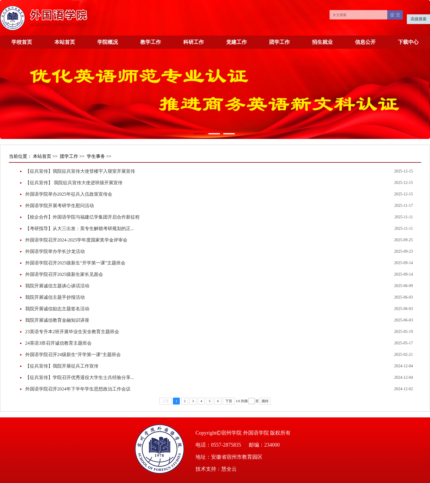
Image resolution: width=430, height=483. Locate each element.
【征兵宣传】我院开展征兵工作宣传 (61, 366)
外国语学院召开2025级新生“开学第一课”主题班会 (75, 262)
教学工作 (150, 42)
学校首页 (21, 42)
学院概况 (107, 42)
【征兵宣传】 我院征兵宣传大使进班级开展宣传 (74, 182)
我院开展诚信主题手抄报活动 (55, 297)
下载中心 (408, 42)
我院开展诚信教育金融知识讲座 (57, 320)
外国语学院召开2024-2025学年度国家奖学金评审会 (76, 239)
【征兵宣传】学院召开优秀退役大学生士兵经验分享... (79, 377)
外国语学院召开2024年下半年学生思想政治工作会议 (78, 388)
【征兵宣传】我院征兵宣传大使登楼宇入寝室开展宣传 (80, 171)
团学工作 (279, 42)
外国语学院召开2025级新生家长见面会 (64, 274)
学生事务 (96, 156)
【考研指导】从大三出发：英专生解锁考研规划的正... (79, 228)
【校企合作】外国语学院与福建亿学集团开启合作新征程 (82, 217)
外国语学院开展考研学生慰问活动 (59, 205)
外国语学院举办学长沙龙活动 (55, 251)
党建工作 (236, 42)
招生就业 (322, 42)
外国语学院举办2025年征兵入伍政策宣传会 (68, 194)
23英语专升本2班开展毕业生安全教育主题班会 (72, 331)
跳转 (265, 401)
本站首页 (64, 42)
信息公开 (365, 42)
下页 (228, 401)
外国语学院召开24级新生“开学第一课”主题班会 (73, 354)
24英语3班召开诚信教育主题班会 (58, 343)
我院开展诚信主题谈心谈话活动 (57, 285)
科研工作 (193, 42)
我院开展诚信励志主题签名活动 (57, 308)
